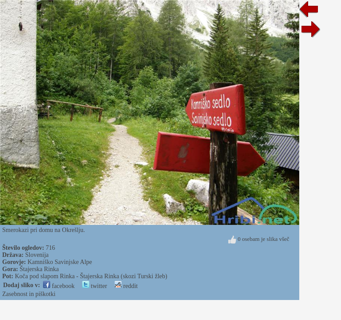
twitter (94, 286)
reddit (126, 286)
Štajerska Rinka (39, 269)
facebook (59, 286)
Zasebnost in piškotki (29, 294)
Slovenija (37, 255)
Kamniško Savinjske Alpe (60, 262)
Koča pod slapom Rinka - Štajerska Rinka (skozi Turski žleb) (91, 276)
